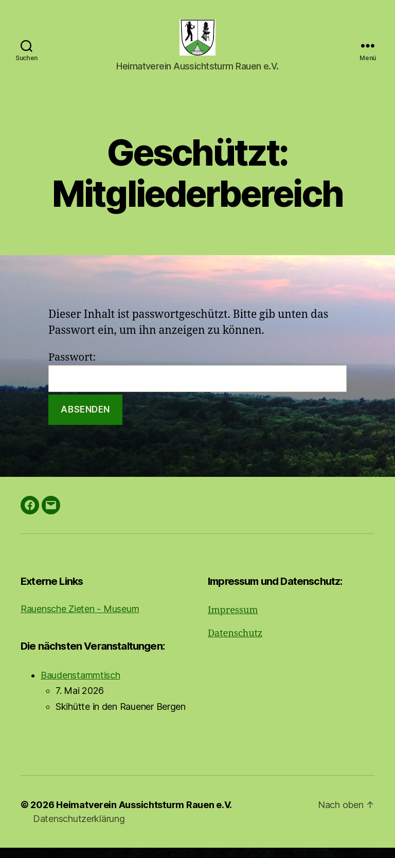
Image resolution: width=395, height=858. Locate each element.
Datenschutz (235, 644)
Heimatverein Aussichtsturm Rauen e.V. (144, 815)
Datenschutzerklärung (79, 829)
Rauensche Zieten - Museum (80, 619)
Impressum (233, 621)
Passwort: (197, 381)
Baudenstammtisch (80, 685)
